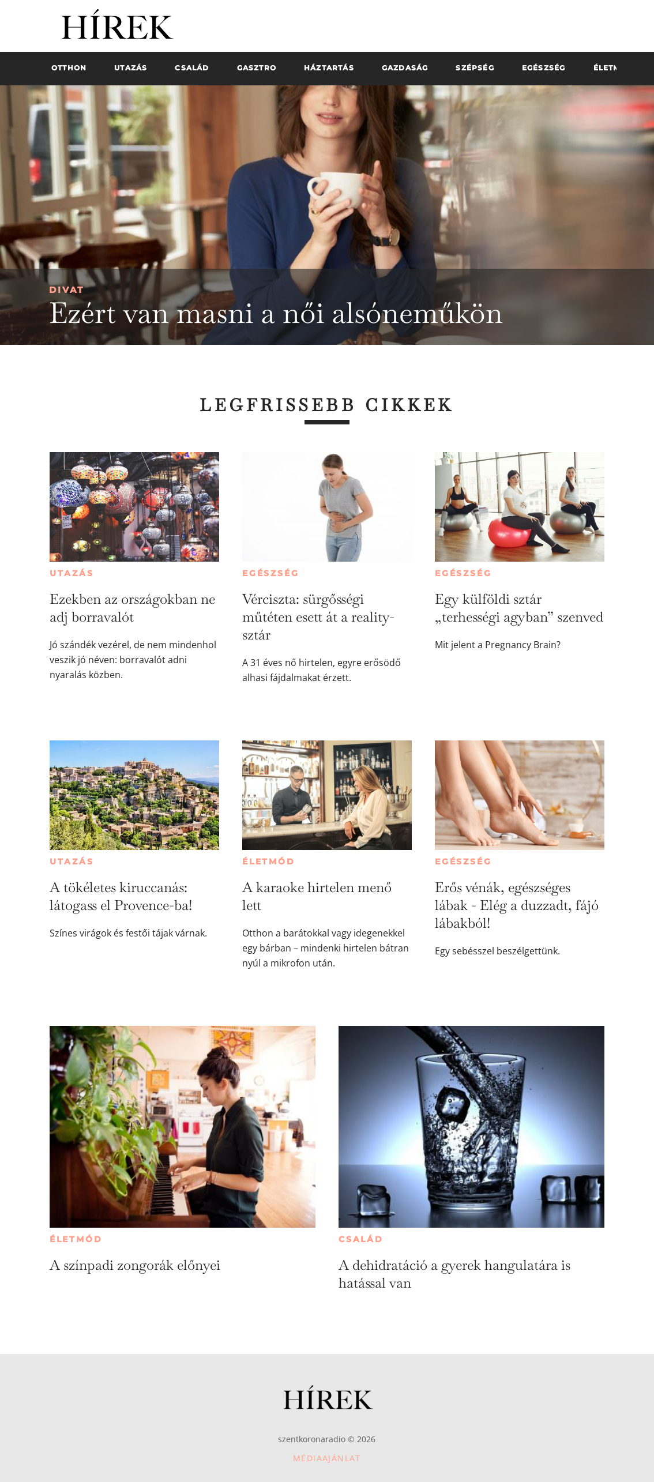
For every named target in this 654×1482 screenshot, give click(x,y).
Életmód (268, 861)
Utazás (72, 573)
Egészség (270, 573)
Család (361, 1239)
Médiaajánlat (327, 1458)
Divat (66, 289)
